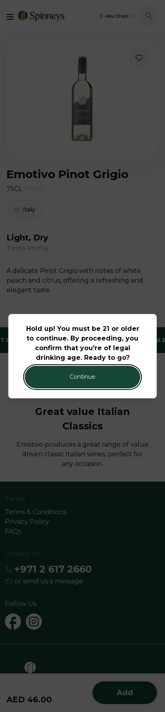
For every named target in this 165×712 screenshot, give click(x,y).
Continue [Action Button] (82, 376)
